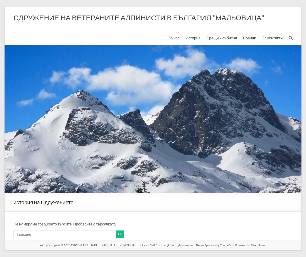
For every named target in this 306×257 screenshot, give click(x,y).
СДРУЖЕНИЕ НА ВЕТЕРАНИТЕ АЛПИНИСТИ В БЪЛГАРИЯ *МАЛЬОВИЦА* (138, 17)
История (193, 38)
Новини (249, 38)
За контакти (272, 38)
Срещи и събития (221, 38)
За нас (174, 38)
